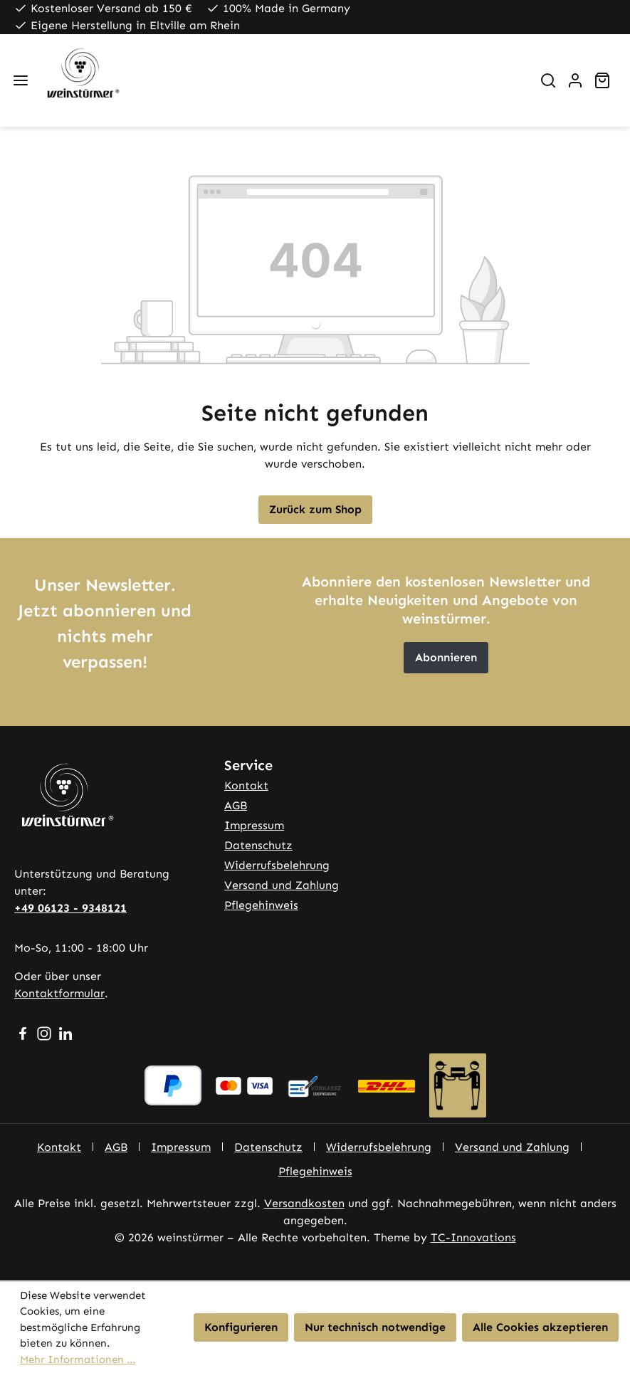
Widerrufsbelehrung (277, 865)
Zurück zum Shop (315, 509)
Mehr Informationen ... (77, 1359)
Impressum (254, 825)
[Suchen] (548, 80)
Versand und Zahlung (281, 885)
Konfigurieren (241, 1327)
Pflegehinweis (261, 905)
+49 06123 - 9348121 (70, 908)
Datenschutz (258, 845)
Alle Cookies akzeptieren (540, 1327)
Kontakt (246, 785)
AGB (235, 805)
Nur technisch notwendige (375, 1327)
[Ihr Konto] (575, 80)
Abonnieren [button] (446, 657)
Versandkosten (304, 1203)
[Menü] (20, 80)
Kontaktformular (59, 993)
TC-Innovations (473, 1237)
